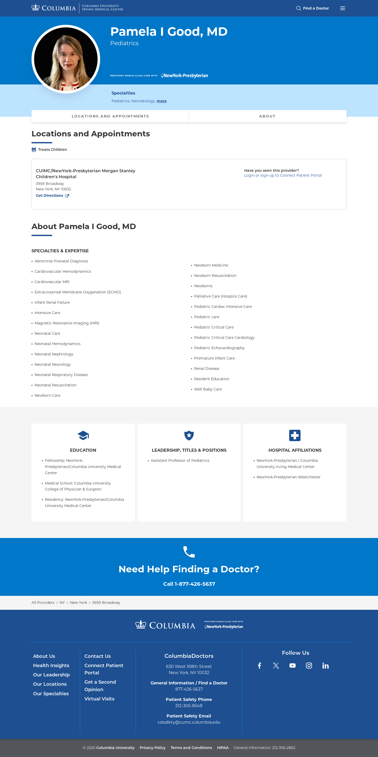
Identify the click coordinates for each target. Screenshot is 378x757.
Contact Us (97, 656)
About (267, 116)
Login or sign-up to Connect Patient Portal (283, 175)
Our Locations (50, 684)
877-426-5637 (189, 689)
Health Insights (51, 665)
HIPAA (223, 747)
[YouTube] (292, 665)
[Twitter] (276, 665)
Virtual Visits (99, 699)
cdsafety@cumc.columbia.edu (189, 722)
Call (189, 584)
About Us (44, 656)
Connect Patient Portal (103, 669)
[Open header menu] (342, 7)
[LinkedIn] (325, 665)
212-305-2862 (283, 747)
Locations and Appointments (110, 116)
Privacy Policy (153, 747)
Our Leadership (51, 675)
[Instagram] (309, 665)
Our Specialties (51, 694)
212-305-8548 (188, 705)
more (162, 100)
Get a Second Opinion (100, 685)
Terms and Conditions (191, 747)
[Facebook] (259, 665)
